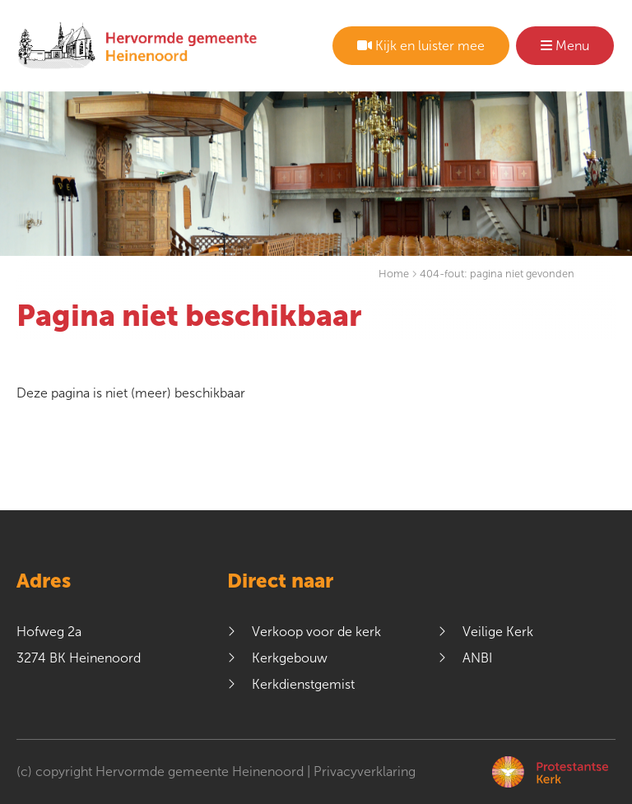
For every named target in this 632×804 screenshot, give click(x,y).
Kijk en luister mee (421, 46)
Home (394, 274)
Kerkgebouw (290, 658)
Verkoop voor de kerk (316, 632)
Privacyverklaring (365, 771)
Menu (565, 46)
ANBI (477, 658)
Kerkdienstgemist (303, 684)
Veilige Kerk (497, 632)
